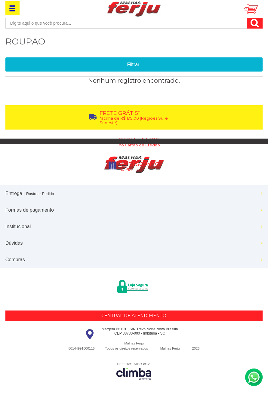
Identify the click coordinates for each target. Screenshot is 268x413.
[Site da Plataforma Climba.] (134, 371)
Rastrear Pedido (40, 193)
